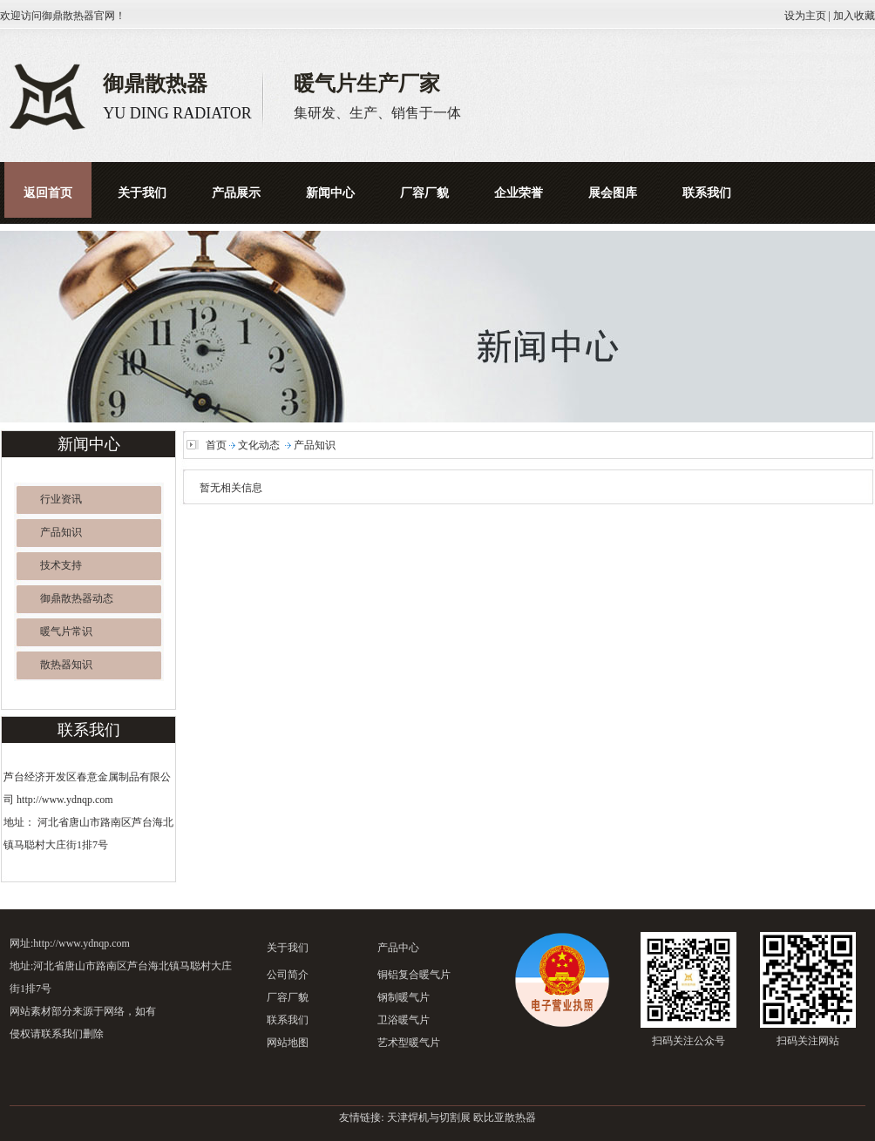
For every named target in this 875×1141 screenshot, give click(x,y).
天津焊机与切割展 (429, 1117)
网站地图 (288, 1042)
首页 (216, 445)
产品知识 (61, 532)
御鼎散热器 (68, 16)
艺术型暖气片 (408, 1042)
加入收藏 (854, 16)
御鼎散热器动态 (76, 598)
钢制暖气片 (403, 997)
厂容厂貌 (288, 997)
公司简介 (288, 975)
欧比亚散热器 (504, 1117)
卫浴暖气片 (403, 1020)
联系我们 (288, 1020)
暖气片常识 (66, 631)
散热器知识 (66, 664)
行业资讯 (61, 499)
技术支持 (61, 565)
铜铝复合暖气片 (414, 975)
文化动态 (259, 445)
